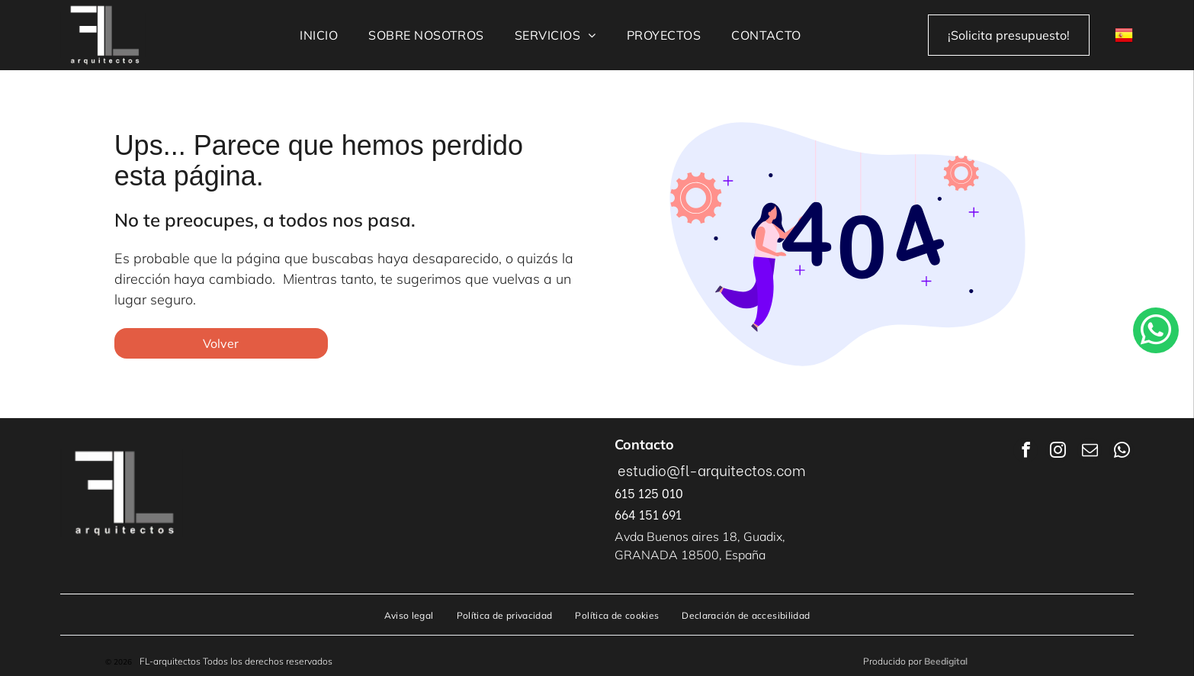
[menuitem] (318, 35)
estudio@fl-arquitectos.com (711, 469)
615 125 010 (649, 492)
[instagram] (1057, 452)
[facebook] (1025, 452)
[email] (1089, 452)
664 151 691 (648, 514)
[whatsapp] (1121, 452)
